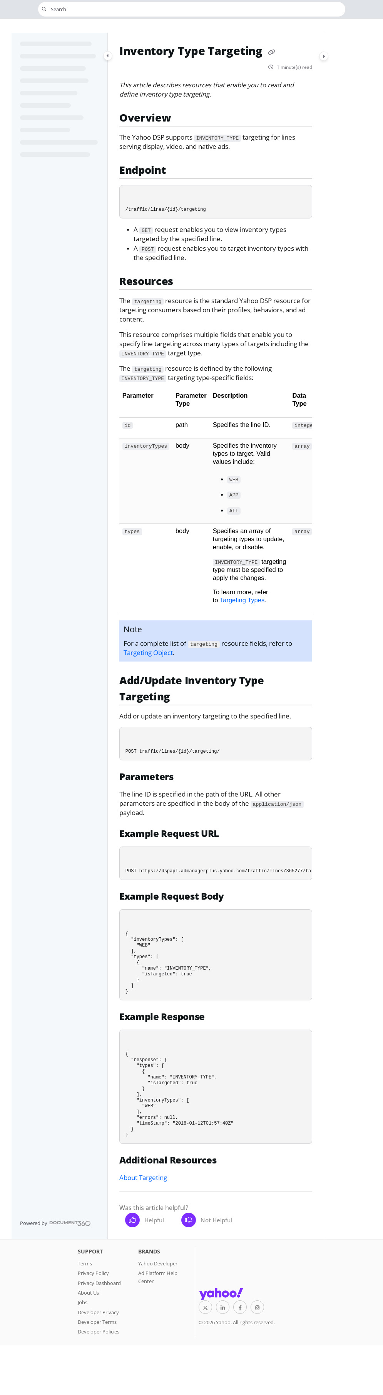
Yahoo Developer (157, 1263)
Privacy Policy (93, 1273)
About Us (88, 1292)
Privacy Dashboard (99, 1283)
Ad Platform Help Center (157, 1277)
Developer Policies (98, 1331)
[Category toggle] (107, 55)
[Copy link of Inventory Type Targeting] (271, 52)
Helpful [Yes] (144, 1220)
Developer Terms (97, 1321)
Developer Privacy (98, 1312)
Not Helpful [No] (206, 1220)
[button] (192, 9)
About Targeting (143, 1177)
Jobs (82, 1302)
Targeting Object (148, 652)
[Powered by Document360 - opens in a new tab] (55, 1223)
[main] (216, 636)
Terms (85, 1263)
